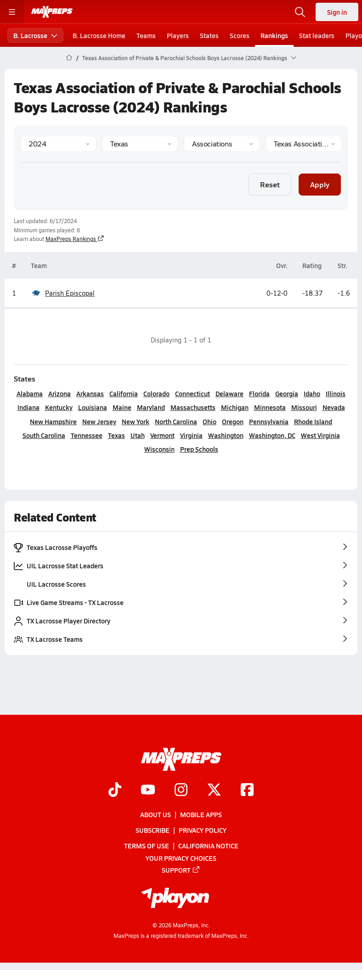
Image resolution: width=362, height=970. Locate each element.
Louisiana (92, 407)
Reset (270, 184)
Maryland (151, 407)
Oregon (232, 421)
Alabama (30, 393)
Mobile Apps (201, 814)
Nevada (333, 407)
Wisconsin (159, 449)
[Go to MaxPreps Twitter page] (214, 790)
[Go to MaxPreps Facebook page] (247, 790)
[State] (140, 143)
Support (181, 870)
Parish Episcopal (63, 293)
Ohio (209, 421)
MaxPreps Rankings (74, 238)
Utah (137, 435)
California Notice (208, 846)
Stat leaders (316, 35)
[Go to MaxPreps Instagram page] (181, 790)
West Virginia (320, 435)
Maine (122, 407)
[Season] (58, 143)
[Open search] (300, 12)
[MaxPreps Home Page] (69, 57)
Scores (239, 35)
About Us (155, 814)
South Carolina (44, 435)
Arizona (59, 393)
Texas (116, 435)
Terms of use (146, 846)
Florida (259, 393)
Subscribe (153, 830)
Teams (146, 35)
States (209, 35)
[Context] (303, 143)
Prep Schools (199, 449)
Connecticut (192, 393)
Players (178, 35)
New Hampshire (53, 421)
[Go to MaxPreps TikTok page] (114, 790)
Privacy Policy (202, 830)
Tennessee (86, 435)
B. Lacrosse (35, 35)
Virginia (191, 435)
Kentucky (59, 407)
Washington (225, 435)
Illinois (335, 393)
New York (135, 421)
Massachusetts (192, 407)
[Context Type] (222, 143)
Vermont (162, 435)
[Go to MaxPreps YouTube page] (148, 790)
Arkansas (90, 393)
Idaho (312, 393)
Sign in (337, 12)
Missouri (304, 407)
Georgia (286, 393)
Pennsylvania (268, 421)
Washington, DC (272, 435)
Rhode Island (313, 421)
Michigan (235, 407)
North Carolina (176, 421)
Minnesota (270, 407)
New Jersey (99, 421)
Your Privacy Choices (181, 858)
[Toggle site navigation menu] (12, 12)
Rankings (274, 35)
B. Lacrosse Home (99, 35)
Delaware (229, 393)
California (123, 393)
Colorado (156, 393)
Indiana (28, 407)
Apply (319, 184)
